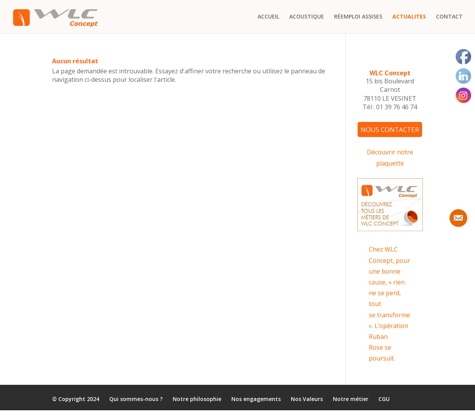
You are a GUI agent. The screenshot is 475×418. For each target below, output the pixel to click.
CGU (384, 399)
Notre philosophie (197, 399)
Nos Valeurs (307, 399)
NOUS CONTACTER (390, 129)
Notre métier (350, 399)
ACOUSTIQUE (306, 17)
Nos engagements (256, 399)
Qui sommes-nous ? (136, 399)
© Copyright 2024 (75, 399)
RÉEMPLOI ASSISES (358, 17)
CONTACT (449, 17)
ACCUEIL (268, 17)
